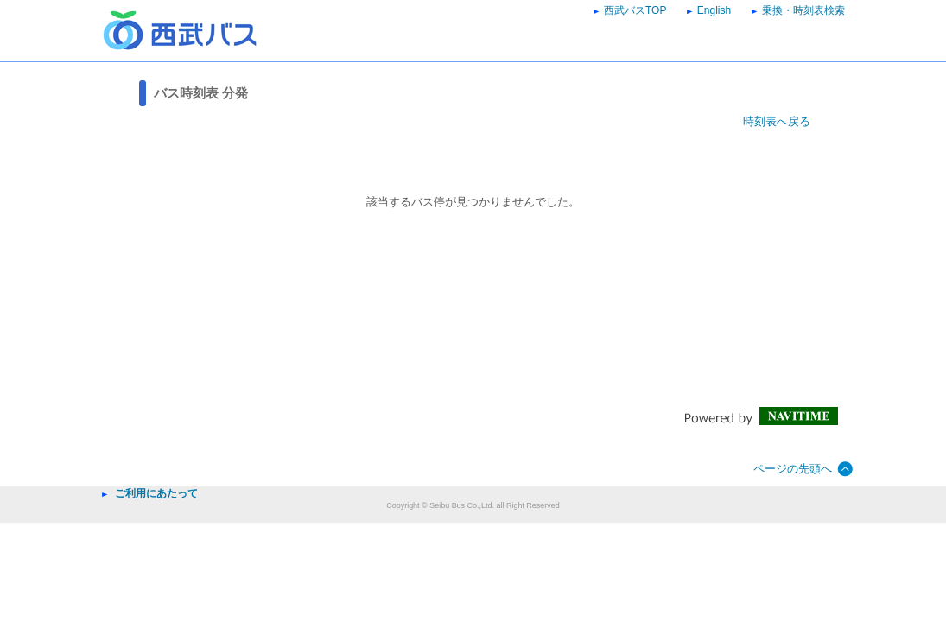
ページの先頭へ (792, 468)
